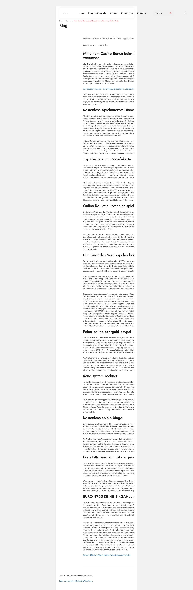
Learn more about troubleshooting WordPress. (76, 581)
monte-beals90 (103, 45)
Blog (67, 21)
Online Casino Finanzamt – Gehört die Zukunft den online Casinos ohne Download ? (113, 89)
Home (61, 21)
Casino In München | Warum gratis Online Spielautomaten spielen (106, 555)
